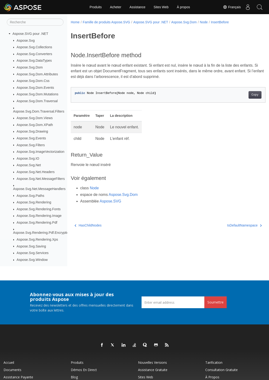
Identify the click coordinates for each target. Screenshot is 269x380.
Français (232, 7)
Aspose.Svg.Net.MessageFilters (41, 179)
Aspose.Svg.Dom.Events (35, 87)
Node (204, 22)
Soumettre (215, 302)
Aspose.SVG (110, 201)
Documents (12, 370)
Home (75, 22)
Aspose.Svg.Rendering (34, 202)
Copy (241, 95)
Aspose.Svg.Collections (34, 47)
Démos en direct (84, 370)
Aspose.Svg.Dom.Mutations (38, 94)
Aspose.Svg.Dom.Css (33, 81)
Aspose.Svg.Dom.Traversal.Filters (38, 111)
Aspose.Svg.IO (28, 158)
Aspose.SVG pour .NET (30, 34)
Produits (96, 7)
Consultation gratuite (221, 370)
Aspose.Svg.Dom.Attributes (37, 74)
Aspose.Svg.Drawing (32, 131)
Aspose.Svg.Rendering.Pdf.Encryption (42, 232)
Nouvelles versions (152, 362)
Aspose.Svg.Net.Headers (36, 172)
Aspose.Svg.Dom (30, 67)
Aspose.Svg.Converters (34, 54)
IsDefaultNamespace (231, 225)
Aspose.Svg (26, 40)
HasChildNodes (88, 225)
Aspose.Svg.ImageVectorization (40, 152)
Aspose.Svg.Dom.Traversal (37, 101)
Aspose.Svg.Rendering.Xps (37, 239)
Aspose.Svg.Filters (31, 145)
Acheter (115, 7)
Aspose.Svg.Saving (31, 246)
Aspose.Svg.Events (31, 138)
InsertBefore (220, 22)
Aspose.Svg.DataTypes (34, 60)
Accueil (9, 362)
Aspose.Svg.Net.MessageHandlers (39, 189)
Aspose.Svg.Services (33, 253)
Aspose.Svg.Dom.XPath (35, 125)
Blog (74, 377)
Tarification (213, 362)
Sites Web (161, 7)
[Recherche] (35, 22)
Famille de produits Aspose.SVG (106, 22)
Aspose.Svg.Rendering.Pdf (37, 222)
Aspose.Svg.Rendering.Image (39, 216)
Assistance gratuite (152, 370)
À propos (183, 7)
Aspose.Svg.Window (32, 260)
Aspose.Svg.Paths (30, 196)
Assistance (138, 7)
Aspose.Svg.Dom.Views (35, 118)
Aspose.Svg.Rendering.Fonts (39, 209)
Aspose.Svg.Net (29, 165)
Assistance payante (18, 377)
